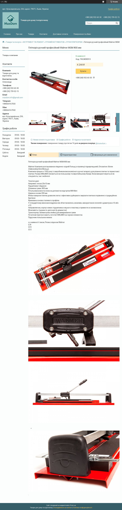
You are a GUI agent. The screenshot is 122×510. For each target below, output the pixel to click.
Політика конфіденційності (82, 508)
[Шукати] (117, 23)
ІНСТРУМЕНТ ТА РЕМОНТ (33, 42)
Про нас (19, 34)
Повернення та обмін (82, 34)
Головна (7, 34)
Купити (83, 71)
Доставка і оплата (60, 34)
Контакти (43, 34)
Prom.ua (73, 505)
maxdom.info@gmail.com (12, 98)
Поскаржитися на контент (63, 508)
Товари (31, 34)
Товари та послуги (13, 42)
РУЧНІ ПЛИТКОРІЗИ (74, 42)
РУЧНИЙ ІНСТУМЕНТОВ (54, 42)
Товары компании (10, 55)
